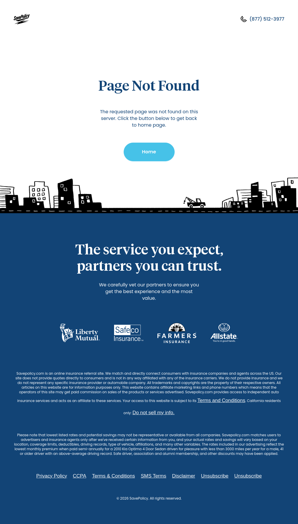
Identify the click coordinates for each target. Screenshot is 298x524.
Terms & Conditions (113, 476)
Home (149, 151)
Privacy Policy (51, 476)
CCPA (79, 476)
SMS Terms (153, 476)
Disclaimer (183, 476)
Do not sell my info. (153, 412)
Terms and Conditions (221, 400)
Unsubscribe (215, 476)
